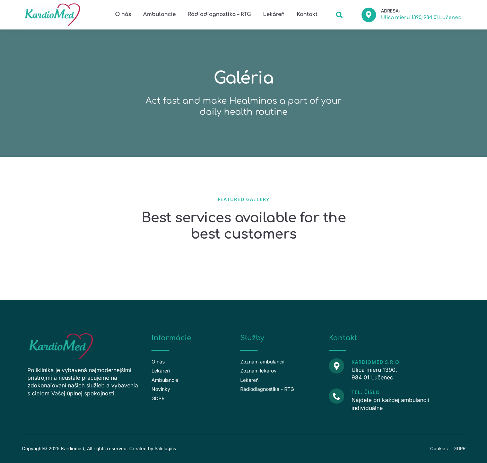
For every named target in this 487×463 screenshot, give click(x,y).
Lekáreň (274, 14)
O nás (123, 14)
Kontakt (307, 14)
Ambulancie (159, 14)
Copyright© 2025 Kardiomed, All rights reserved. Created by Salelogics (99, 448)
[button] (339, 15)
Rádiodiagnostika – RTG (219, 14)
